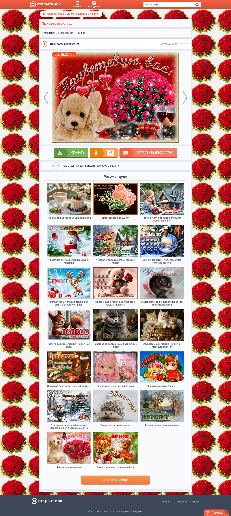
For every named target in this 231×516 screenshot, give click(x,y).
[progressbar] (183, 44)
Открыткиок (48, 32)
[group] (115, 44)
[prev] (46, 97)
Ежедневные (65, 32)
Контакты (167, 501)
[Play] (44, 44)
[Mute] (176, 44)
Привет (81, 32)
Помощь (194, 501)
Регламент (181, 501)
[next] (185, 97)
